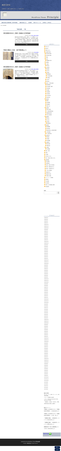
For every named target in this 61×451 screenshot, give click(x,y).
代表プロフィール (37, 22)
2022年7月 (46, 287)
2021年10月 (46, 302)
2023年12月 (46, 260)
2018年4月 (46, 372)
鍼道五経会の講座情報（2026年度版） (10, 22)
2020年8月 (46, 326)
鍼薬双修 (47, 163)
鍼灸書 (47, 116)
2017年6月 (46, 387)
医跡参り (47, 179)
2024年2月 (46, 256)
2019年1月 (46, 356)
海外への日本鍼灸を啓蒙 (50, 184)
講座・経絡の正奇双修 (35, 35)
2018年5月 (46, 370)
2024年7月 (46, 248)
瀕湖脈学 (48, 104)
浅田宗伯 (48, 97)
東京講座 (47, 161)
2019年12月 (46, 338)
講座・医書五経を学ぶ (50, 166)
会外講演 (47, 182)
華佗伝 (48, 65)
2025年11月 (46, 226)
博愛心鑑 (48, 145)
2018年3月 (46, 373)
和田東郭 (48, 88)
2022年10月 (46, 282)
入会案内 (30, 22)
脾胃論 (48, 77)
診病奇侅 (48, 128)
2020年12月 (46, 319)
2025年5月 (46, 234)
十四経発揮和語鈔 (50, 111)
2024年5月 (46, 251)
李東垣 (48, 72)
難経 (47, 57)
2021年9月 (46, 304)
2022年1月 (46, 297)
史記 (47, 58)
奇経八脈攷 (49, 109)
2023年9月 (46, 265)
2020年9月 (46, 324)
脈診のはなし (48, 50)
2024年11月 (46, 243)
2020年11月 (46, 321)
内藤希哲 (48, 91)
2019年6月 (46, 348)
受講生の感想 (48, 175)
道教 (46, 152)
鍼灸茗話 (49, 123)
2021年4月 (46, 312)
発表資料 (47, 186)
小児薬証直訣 (49, 133)
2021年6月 (46, 309)
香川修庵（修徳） (50, 86)
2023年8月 (46, 266)
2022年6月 (46, 288)
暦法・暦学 (48, 150)
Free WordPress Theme (33, 441)
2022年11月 (46, 280)
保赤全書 (48, 143)
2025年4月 (46, 236)
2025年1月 (46, 239)
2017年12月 (46, 377)
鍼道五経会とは (23, 22)
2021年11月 (46, 300)
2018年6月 (46, 368)
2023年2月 (46, 277)
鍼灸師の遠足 (48, 173)
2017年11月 (46, 378)
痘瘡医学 (47, 142)
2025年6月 (46, 232)
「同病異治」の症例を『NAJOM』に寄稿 (51, 401)
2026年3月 (46, 219)
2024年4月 (46, 253)
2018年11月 (46, 360)
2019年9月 (46, 343)
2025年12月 (46, 224)
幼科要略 (48, 140)
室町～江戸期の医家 (49, 83)
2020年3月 (46, 333)
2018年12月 (46, 358)
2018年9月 (46, 363)
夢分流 (48, 118)
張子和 (48, 70)
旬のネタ (47, 46)
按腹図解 (48, 126)
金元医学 (47, 67)
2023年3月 (46, 275)
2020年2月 (46, 334)
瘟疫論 (48, 136)
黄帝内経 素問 (48, 53)
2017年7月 (46, 385)
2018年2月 (46, 375)
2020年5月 (46, 331)
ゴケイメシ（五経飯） (50, 177)
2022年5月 (46, 290)
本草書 (47, 147)
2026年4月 (46, 217)
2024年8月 (46, 246)
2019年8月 (46, 344)
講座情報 (47, 159)
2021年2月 (46, 316)
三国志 (47, 64)
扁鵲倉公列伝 (49, 60)
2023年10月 (46, 263)
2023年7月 (46, 268)
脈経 (47, 100)
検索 (45, 190)
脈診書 (47, 99)
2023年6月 (46, 270)
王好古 (48, 79)
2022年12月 (46, 278)
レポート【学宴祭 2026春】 (49, 397)
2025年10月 (46, 227)
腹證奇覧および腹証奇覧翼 (51, 130)
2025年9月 (46, 229)
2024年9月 (46, 244)
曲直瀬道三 (49, 84)
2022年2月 (46, 295)
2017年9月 (46, 382)
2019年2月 (46, 355)
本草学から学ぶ (48, 156)
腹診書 (47, 125)
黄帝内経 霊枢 (48, 55)
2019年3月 (46, 353)
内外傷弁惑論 (49, 75)
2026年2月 (46, 221)
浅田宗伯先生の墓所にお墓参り (49, 403)
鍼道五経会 (6, 5)
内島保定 (48, 93)
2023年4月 (46, 273)
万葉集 (47, 154)
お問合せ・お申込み (47, 22)
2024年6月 (46, 249)
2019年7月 (46, 346)
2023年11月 (46, 261)
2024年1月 (46, 258)
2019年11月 (46, 339)
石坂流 (48, 121)
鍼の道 (47, 48)
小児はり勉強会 (49, 170)
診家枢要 (48, 102)
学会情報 (47, 181)
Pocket (47, 433)
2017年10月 (46, 380)
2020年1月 (46, 336)
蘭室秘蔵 (49, 74)
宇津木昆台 (49, 95)
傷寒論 (47, 62)
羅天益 (48, 81)
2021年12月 (46, 299)
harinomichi (54, 410)
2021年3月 (46, 314)
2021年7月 (46, 307)
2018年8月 (46, 365)
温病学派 (47, 135)
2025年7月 (46, 231)
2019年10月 (46, 341)
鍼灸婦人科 (48, 172)
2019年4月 (46, 351)
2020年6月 (46, 329)
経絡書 (47, 107)
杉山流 (48, 119)
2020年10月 (46, 322)
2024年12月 (46, 241)
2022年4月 (46, 292)
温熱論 (48, 138)
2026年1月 (46, 222)
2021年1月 (46, 317)
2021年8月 (46, 305)
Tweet (44, 433)
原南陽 (48, 90)
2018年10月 (46, 361)
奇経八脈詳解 (36, 52)
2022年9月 (46, 283)
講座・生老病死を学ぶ (50, 168)
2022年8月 (46, 285)
